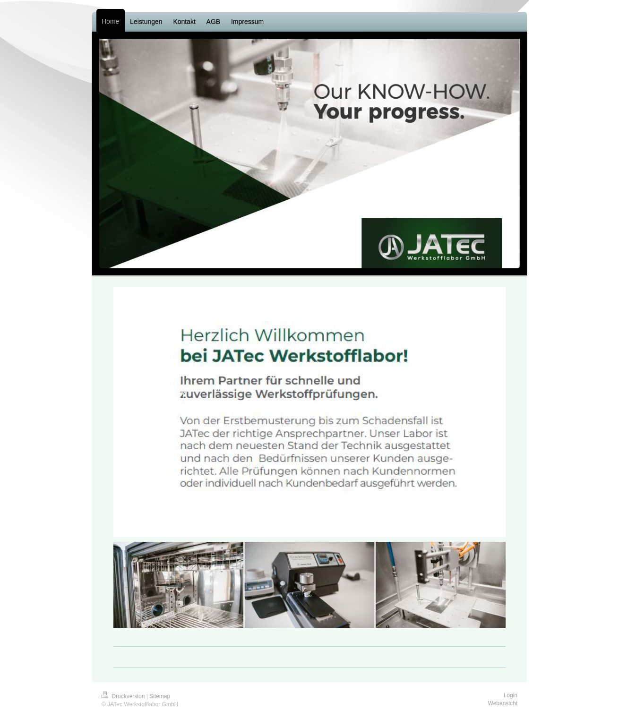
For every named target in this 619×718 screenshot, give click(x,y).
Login (510, 695)
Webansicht (502, 703)
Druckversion (124, 696)
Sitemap (159, 696)
